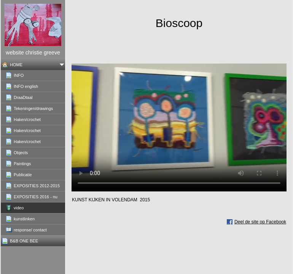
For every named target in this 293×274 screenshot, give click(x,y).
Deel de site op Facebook (260, 222)
